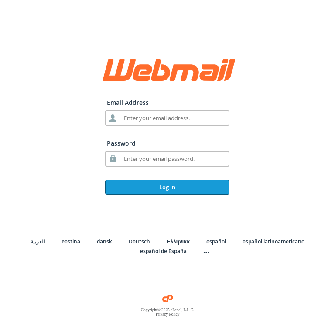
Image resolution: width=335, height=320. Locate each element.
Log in (167, 187)
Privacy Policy (168, 314)
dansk (104, 241)
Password (121, 143)
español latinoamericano (273, 241)
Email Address (128, 102)
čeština (71, 241)
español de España (163, 251)
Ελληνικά (178, 241)
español (216, 241)
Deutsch (139, 241)
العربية (38, 241)
